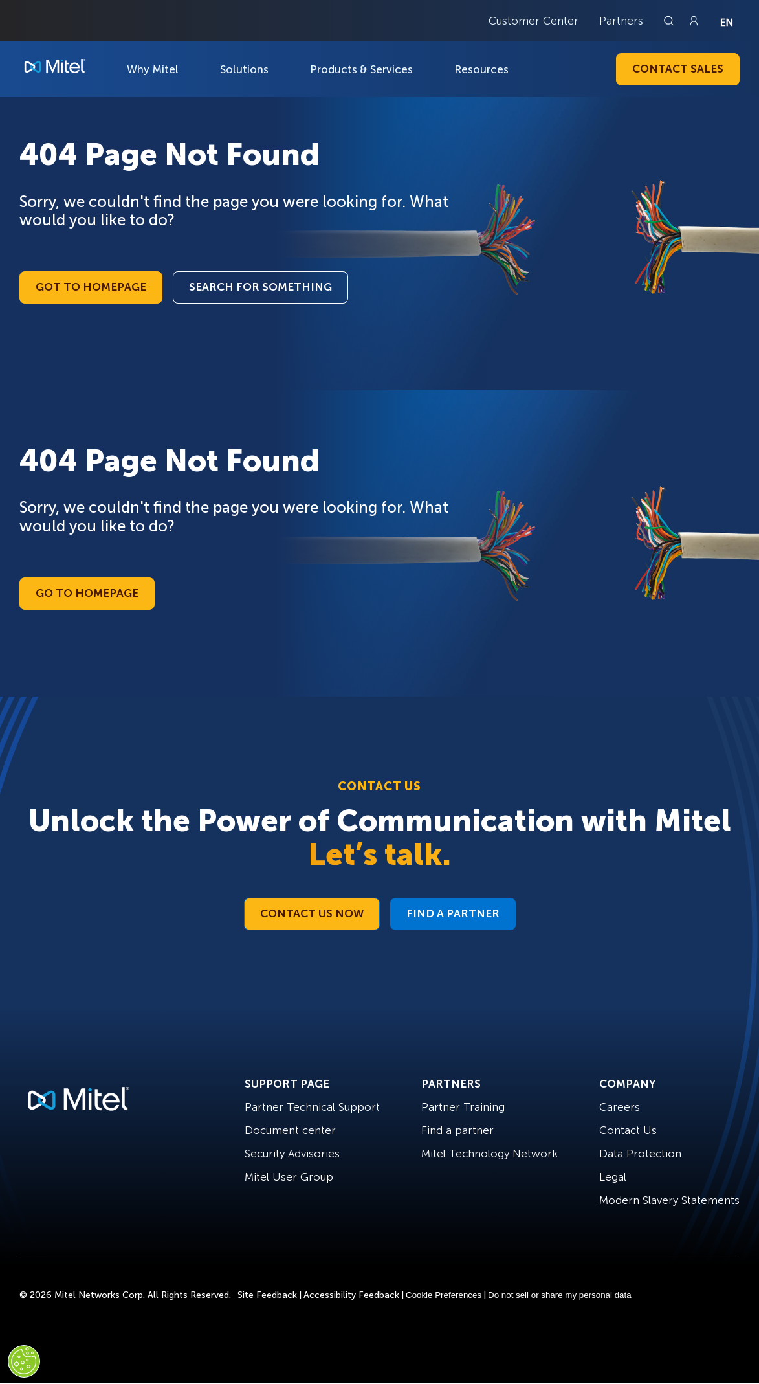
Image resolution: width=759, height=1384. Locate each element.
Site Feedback (267, 1294)
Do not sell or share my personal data (560, 1295)
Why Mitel (153, 69)
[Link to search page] (670, 20)
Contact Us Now (312, 913)
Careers (619, 1106)
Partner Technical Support (312, 1106)
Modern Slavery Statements (669, 1200)
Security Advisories (292, 1153)
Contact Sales (677, 68)
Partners (621, 20)
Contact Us (628, 1130)
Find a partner (457, 1130)
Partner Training (463, 1106)
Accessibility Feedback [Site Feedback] (351, 1294)
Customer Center (533, 20)
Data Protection (640, 1153)
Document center (290, 1130)
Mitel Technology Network (489, 1153)
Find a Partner (453, 913)
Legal (612, 1176)
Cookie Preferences (443, 1295)
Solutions (244, 69)
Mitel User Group (289, 1176)
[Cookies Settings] (24, 1361)
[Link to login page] (693, 20)
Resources (481, 69)
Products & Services (361, 69)
